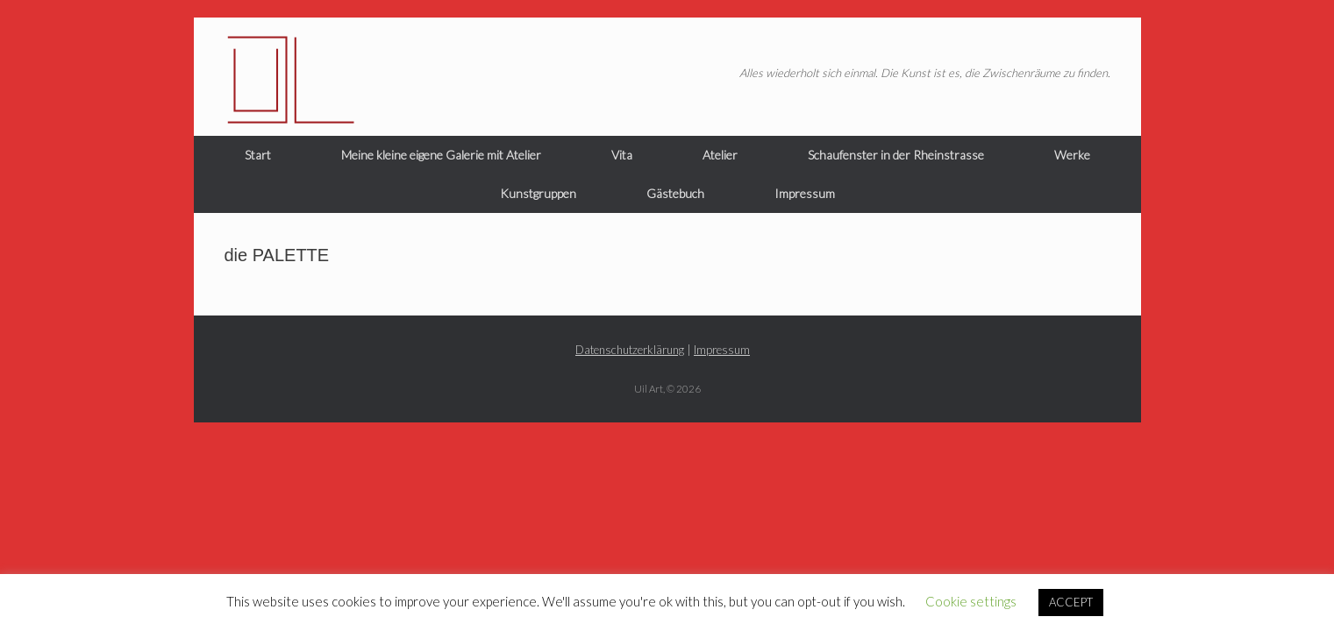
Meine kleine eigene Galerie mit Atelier (441, 154)
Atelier (720, 154)
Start (258, 154)
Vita (621, 154)
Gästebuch (675, 193)
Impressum (804, 193)
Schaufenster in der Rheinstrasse (896, 154)
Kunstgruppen (538, 193)
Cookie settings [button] (971, 601)
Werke (1072, 154)
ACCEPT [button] (1071, 602)
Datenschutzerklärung (629, 350)
